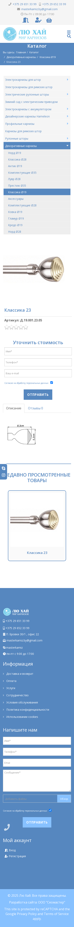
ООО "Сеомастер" (51, 902)
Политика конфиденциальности (27, 709)
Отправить (38, 394)
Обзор (64, 799)
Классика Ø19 (48, 57)
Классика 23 (37, 552)
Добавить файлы (16, 799)
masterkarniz (13, 647)
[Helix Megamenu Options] (69, 34)
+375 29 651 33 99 (17, 621)
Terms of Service (56, 914)
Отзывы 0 (35, 408)
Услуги (10, 688)
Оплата (11, 681)
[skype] (3, 468)
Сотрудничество (17, 695)
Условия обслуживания (22, 702)
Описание (13, 408)
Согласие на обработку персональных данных (26, 383)
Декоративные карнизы (21, 57)
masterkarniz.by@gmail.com (24, 640)
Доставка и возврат (19, 674)
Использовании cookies (22, 717)
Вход (10, 850)
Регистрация (15, 856)
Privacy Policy (27, 914)
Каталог (34, 52)
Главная (21, 52)
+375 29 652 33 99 (17, 628)
